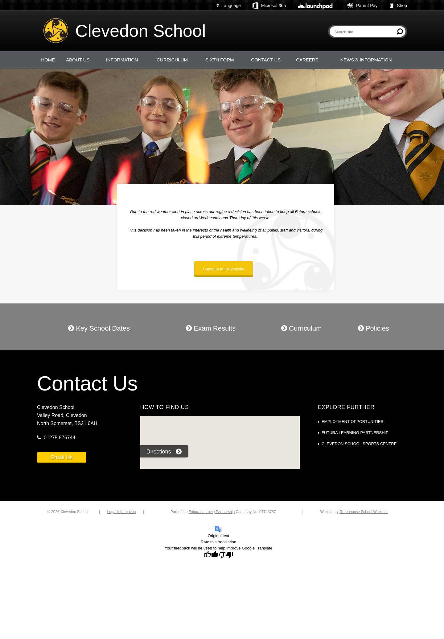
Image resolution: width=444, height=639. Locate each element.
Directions (164, 452)
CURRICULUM (172, 59)
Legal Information (121, 512)
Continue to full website (223, 269)
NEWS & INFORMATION (366, 59)
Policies (373, 328)
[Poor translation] (226, 554)
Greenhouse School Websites (363, 512)
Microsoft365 (269, 6)
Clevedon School (140, 30)
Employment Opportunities (352, 421)
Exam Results (211, 328)
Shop (398, 5)
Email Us (62, 457)
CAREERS (307, 59)
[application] (219, 447)
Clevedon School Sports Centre (359, 443)
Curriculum (301, 328)
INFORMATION (122, 59)
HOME (48, 59)
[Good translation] (211, 554)
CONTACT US (266, 59)
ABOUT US (77, 59)
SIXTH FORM (219, 59)
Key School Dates (99, 328)
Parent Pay (362, 5)
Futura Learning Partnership (355, 432)
